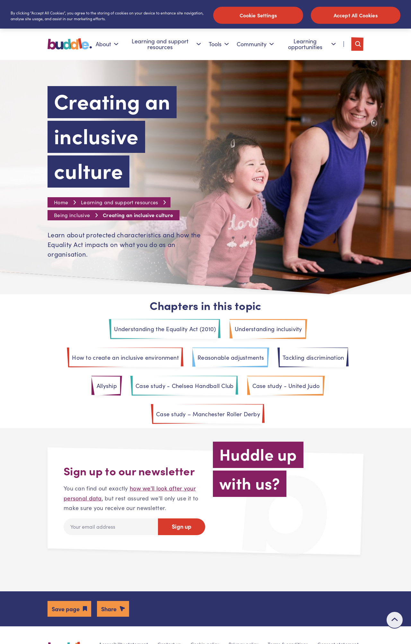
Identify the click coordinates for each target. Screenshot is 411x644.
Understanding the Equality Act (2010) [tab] (165, 329)
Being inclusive (72, 215)
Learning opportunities (312, 44)
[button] (69, 609)
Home (61, 202)
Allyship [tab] (107, 386)
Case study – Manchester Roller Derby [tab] (208, 415)
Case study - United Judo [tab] (286, 386)
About (107, 45)
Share (109, 609)
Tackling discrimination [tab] (313, 358)
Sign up (181, 527)
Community (255, 45)
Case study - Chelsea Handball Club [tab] (185, 386)
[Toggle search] (357, 44)
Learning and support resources (166, 44)
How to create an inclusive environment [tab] (125, 358)
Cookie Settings (258, 15)
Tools (219, 45)
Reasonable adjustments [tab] (230, 358)
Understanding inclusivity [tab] (268, 329)
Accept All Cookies (356, 15)
